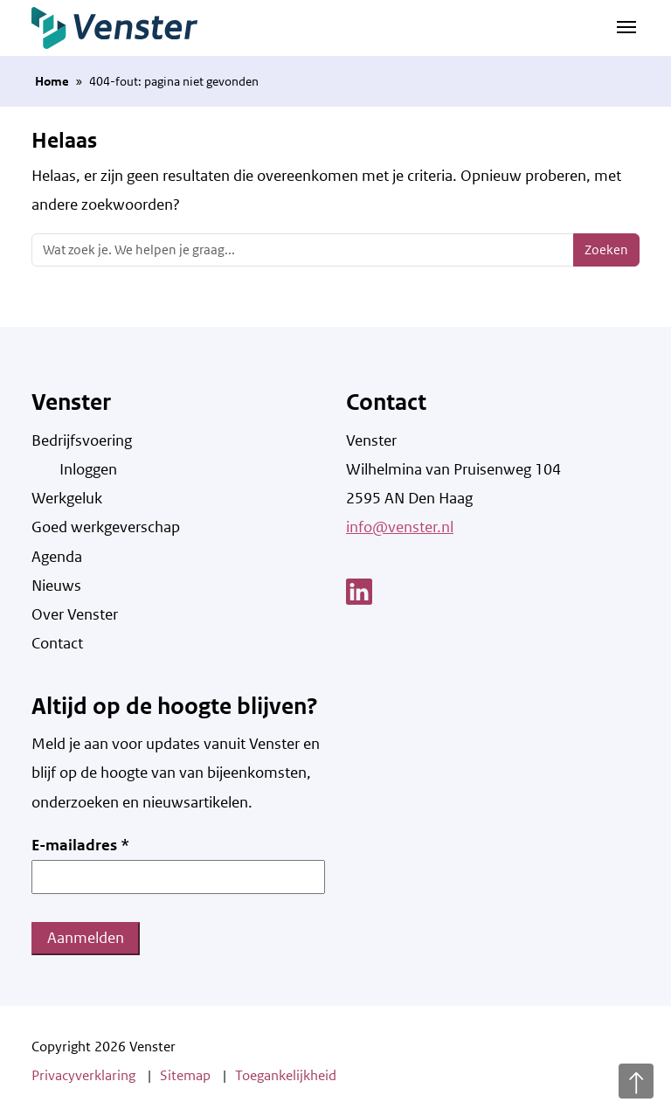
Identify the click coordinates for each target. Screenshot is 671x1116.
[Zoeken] (302, 250)
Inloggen (88, 469)
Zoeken (606, 249)
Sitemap (185, 1075)
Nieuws (56, 585)
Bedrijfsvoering (81, 440)
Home (52, 81)
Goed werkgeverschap (105, 527)
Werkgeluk (66, 498)
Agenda (56, 556)
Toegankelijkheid (285, 1075)
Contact (57, 643)
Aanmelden (85, 937)
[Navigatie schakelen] (626, 26)
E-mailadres (80, 845)
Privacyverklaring (83, 1075)
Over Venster (74, 614)
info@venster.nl (399, 527)
